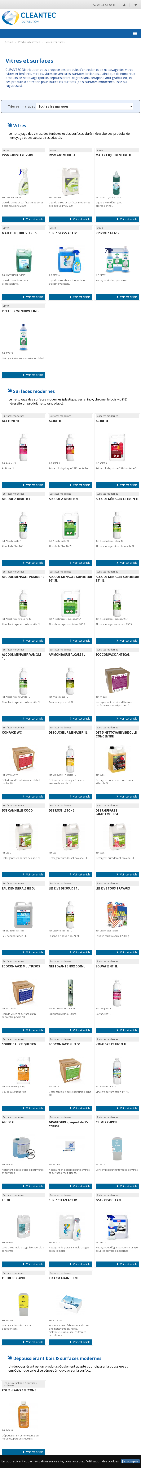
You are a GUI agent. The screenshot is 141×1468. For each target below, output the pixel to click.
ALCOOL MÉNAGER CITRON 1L (117, 499)
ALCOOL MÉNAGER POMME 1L (23, 577)
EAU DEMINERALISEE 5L (18, 888)
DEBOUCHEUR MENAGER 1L (68, 732)
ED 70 (6, 1200)
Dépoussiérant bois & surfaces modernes (57, 1358)
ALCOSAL (8, 1122)
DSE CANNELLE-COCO (17, 810)
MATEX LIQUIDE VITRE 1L (114, 155)
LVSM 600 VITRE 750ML (18, 155)
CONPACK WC (12, 732)
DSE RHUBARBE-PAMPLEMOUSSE (107, 812)
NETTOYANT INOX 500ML (67, 966)
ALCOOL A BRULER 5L (64, 499)
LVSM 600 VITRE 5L (62, 155)
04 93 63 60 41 (104, 5)
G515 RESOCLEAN (108, 1200)
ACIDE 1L (55, 421)
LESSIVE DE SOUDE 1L (64, 888)
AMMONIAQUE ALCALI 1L (67, 654)
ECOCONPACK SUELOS (65, 1044)
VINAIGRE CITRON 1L (111, 1044)
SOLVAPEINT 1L (107, 966)
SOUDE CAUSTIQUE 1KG (19, 1044)
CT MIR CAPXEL (107, 1122)
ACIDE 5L (102, 421)
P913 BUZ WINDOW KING (20, 311)
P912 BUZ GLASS (107, 233)
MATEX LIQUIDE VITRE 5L (20, 233)
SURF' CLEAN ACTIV (63, 1200)
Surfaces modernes (34, 391)
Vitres (19, 126)
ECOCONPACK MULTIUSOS (21, 966)
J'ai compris (130, 1461)
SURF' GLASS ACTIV (63, 233)
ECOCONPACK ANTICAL (113, 654)
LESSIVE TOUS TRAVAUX (113, 888)
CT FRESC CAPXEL (14, 1278)
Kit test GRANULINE (63, 1278)
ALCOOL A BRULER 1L (17, 499)
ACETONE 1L (11, 421)
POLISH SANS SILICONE (19, 1390)
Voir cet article (33, 219)
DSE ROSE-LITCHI (61, 810)
